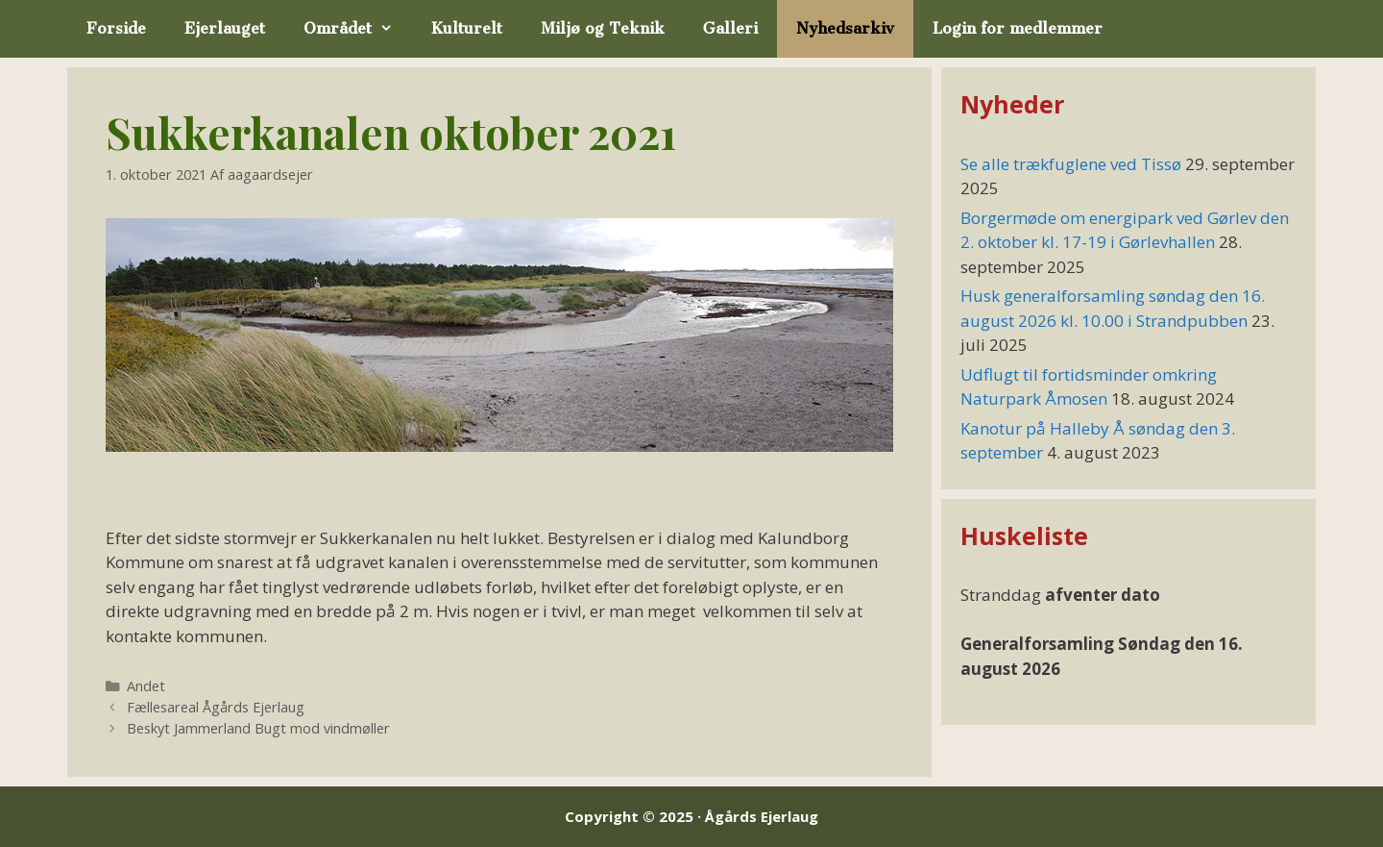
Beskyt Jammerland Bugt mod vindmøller (258, 728)
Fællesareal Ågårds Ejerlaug (215, 707)
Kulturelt (466, 28)
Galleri (730, 28)
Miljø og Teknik (603, 28)
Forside (116, 28)
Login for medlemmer (1018, 28)
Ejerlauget (224, 28)
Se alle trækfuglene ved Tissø (1070, 164)
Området (357, 29)
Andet (146, 686)
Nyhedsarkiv (845, 28)
